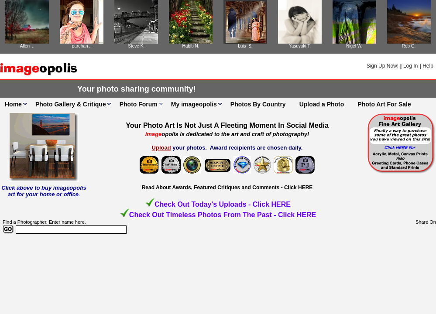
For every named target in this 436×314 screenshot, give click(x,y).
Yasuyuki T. (300, 46)
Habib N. (190, 46)
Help (427, 66)
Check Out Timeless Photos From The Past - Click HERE (222, 214)
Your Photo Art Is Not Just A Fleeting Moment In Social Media (227, 125)
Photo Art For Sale (384, 104)
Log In (410, 66)
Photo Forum (139, 104)
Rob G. (409, 46)
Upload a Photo (321, 104)
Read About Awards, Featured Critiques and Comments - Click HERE (227, 187)
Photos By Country (258, 104)
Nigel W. (354, 46)
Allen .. (27, 46)
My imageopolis (194, 104)
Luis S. (245, 46)
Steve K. (136, 46)
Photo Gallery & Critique (70, 104)
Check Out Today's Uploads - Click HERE (222, 204)
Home (13, 104)
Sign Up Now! (382, 66)
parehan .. (82, 46)
